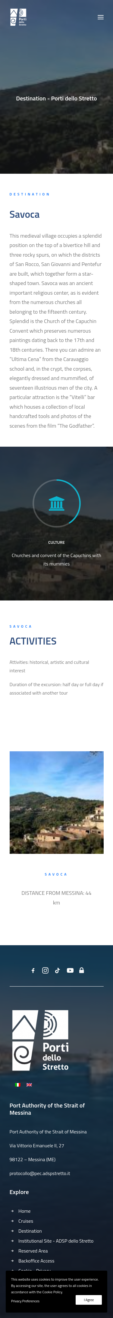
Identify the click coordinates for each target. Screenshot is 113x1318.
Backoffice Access (36, 1260)
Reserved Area (33, 1250)
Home (24, 1211)
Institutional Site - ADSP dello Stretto (55, 1240)
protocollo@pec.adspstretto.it (40, 1173)
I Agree (89, 1300)
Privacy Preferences (25, 1301)
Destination (30, 1230)
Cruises (25, 1221)
